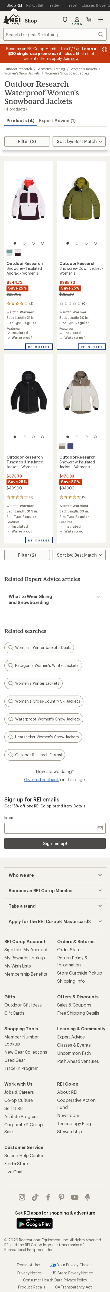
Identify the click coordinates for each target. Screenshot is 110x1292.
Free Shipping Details (78, 1012)
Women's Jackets (84, 69)
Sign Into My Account (26, 949)
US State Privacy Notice (72, 1273)
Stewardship (69, 1131)
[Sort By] (79, 141)
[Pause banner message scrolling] (104, 49)
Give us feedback (41, 779)
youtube (74, 1197)
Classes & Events (73, 1044)
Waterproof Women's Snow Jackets (44, 719)
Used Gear (14, 1060)
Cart (89, 19)
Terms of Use (28, 1264)
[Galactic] (70, 446)
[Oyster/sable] (62, 446)
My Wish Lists (17, 965)
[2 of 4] (24, 243)
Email (8, 817)
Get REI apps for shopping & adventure (55, 1212)
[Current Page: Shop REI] (14, 5)
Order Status (70, 949)
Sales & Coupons (74, 1004)
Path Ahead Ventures (78, 1061)
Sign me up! (55, 843)
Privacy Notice (29, 1273)
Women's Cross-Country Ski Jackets (44, 701)
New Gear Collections (25, 1051)
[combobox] (55, 34)
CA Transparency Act (73, 1287)
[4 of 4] (42, 243)
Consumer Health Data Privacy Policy (55, 1280)
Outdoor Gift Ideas (23, 1004)
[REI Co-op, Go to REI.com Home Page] (12, 19)
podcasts (87, 1197)
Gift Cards (14, 1012)
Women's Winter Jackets (33, 683)
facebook (48, 1197)
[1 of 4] (15, 243)
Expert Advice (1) (57, 120)
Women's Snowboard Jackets (67, 73)
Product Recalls (31, 1287)
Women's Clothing (51, 69)
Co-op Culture (18, 1100)
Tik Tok (35, 1197)
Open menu (101, 19)
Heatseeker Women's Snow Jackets (43, 737)
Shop (31, 21)
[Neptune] (9, 252)
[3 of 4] (33, 243)
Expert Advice (71, 1036)
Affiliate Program (21, 1116)
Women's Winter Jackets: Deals (39, 647)
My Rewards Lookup (24, 957)
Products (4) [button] (20, 120)
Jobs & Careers (19, 1092)
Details (79, 806)
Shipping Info (71, 980)
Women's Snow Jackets (22, 73)
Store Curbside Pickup (79, 972)
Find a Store (16, 1163)
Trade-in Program (21, 1068)
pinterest (61, 1197)
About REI (67, 1092)
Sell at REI (14, 1108)
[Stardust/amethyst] (17, 252)
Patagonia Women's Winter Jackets (43, 665)
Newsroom (68, 1115)
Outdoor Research (18, 69)
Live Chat (13, 1171)
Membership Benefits (25, 973)
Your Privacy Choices (71, 1265)
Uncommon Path (74, 1053)
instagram (22, 1197)
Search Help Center (23, 1155)
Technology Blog (74, 1123)
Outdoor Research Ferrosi (35, 755)
